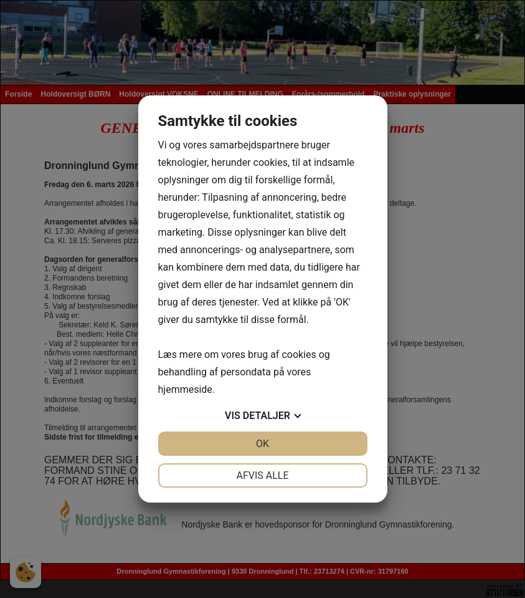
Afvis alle (262, 475)
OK (262, 444)
